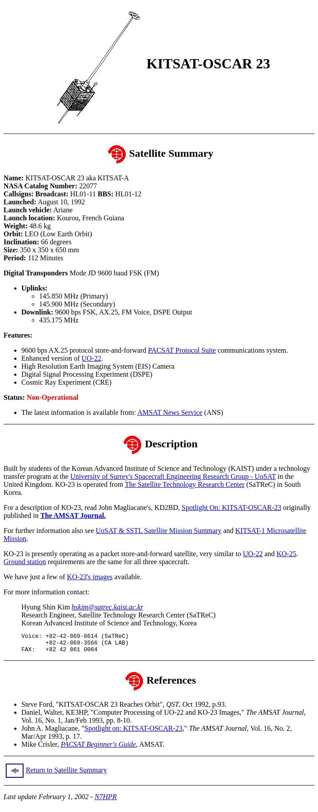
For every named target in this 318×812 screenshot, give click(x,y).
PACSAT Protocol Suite (182, 350)
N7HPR (106, 800)
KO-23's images (90, 577)
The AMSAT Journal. (73, 515)
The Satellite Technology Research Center (185, 484)
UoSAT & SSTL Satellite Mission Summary (159, 530)
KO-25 (286, 553)
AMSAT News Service (169, 412)
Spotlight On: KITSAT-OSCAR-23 (231, 507)
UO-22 (91, 358)
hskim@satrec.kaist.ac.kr (107, 607)
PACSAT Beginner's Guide (98, 748)
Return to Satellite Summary (66, 774)
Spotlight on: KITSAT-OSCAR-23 (133, 732)
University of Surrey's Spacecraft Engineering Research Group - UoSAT (173, 476)
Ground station (25, 561)
